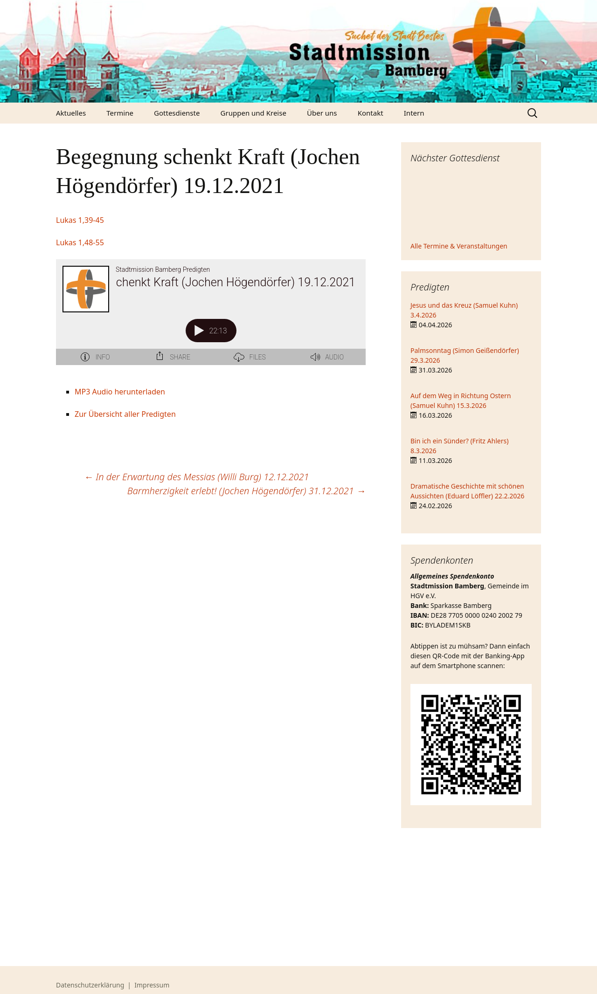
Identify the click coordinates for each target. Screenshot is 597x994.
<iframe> (471, 204)
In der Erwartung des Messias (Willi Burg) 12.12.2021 (196, 476)
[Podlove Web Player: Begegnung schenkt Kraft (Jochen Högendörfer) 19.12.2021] (211, 317)
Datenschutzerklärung (90, 984)
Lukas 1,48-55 (80, 242)
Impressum (151, 984)
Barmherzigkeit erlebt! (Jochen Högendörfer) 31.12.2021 (246, 490)
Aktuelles (71, 112)
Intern (414, 112)
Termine (119, 112)
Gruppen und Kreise (253, 112)
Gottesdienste (177, 112)
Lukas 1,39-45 (80, 220)
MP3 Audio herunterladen (120, 392)
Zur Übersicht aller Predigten (125, 414)
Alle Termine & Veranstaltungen (458, 246)
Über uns (322, 112)
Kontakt (370, 112)
